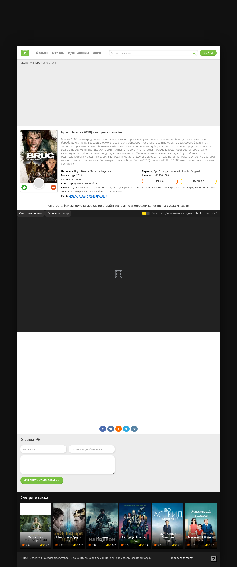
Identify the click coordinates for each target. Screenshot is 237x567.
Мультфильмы (78, 53)
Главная (24, 62)
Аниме (97, 53)
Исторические (77, 195)
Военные (101, 195)
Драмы (91, 195)
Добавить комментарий (42, 480)
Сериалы (58, 53)
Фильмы (42, 53)
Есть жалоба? (206, 213)
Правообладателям (180, 558)
